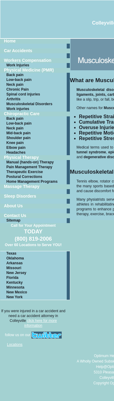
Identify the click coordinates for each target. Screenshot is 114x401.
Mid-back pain (18, 133)
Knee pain (15, 143)
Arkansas (14, 263)
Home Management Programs (31, 181)
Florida (12, 278)
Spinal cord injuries (23, 94)
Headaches (15, 152)
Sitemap (13, 220)
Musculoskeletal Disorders (29, 104)
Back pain (15, 75)
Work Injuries (17, 65)
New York (14, 297)
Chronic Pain (17, 89)
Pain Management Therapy (29, 167)
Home (10, 41)
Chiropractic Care (21, 114)
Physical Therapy (21, 157)
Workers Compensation (27, 60)
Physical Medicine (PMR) (29, 70)
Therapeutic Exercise (24, 172)
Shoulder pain (18, 138)
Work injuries (17, 109)
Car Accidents (18, 50)
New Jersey (16, 273)
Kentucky (14, 282)
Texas (11, 253)
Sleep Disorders (20, 196)
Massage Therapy (22, 186)
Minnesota (15, 287)
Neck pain (15, 84)
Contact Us (15, 215)
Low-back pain (18, 80)
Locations (14, 345)
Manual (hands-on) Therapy (30, 162)
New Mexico (16, 292)
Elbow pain (15, 147)
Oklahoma (15, 258)
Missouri (13, 268)
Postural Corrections (24, 177)
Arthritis (13, 99)
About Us (13, 206)
